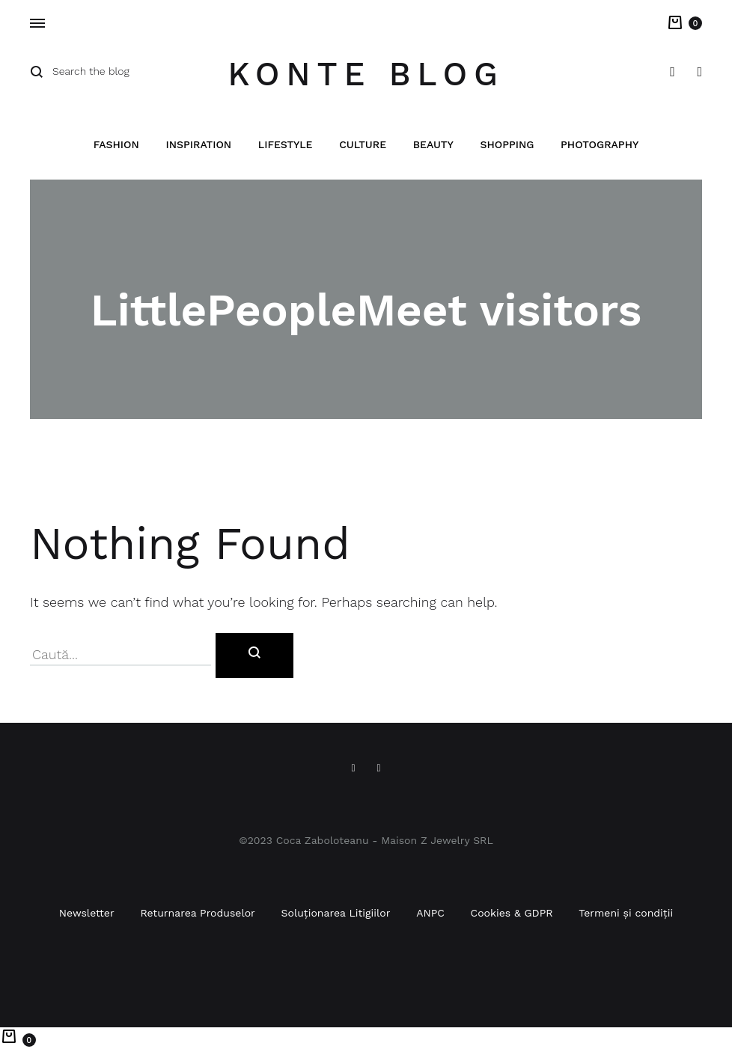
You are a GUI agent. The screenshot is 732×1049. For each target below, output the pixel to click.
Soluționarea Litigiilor (336, 913)
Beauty (433, 144)
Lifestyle (285, 144)
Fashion (116, 144)
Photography (599, 144)
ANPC (430, 913)
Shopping (507, 144)
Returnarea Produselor (197, 913)
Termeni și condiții (626, 913)
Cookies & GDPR (512, 913)
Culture (362, 144)
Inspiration (198, 144)
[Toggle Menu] (37, 24)
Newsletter (87, 913)
